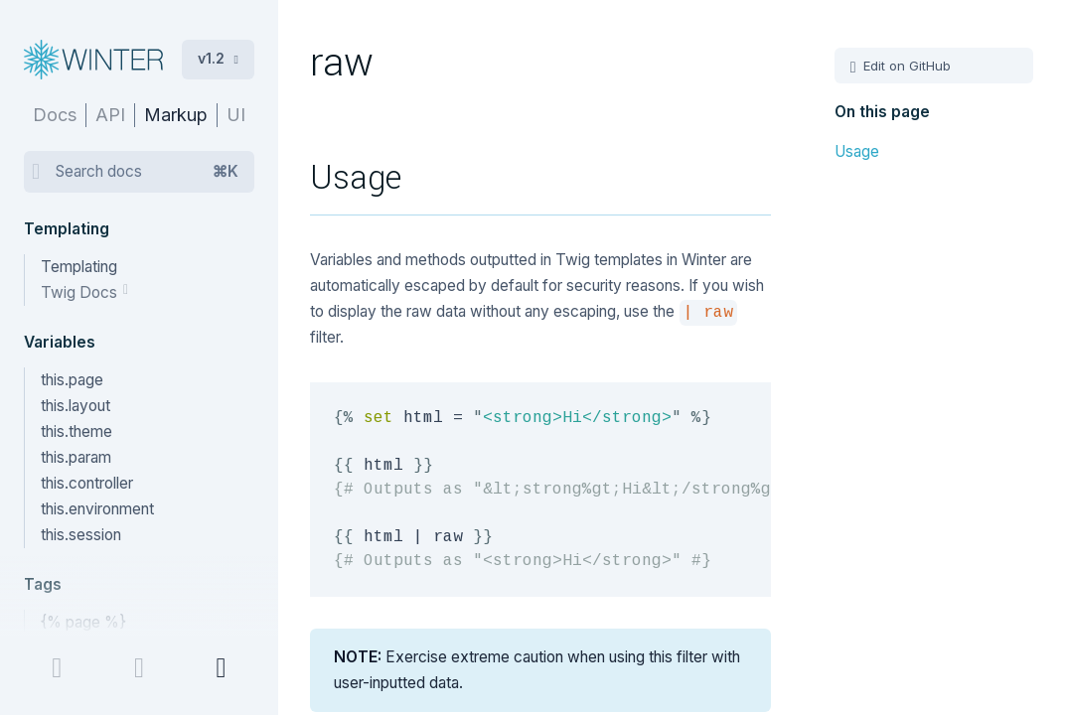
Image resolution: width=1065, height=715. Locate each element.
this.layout (75, 405)
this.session (81, 534)
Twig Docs (81, 292)
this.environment (97, 509)
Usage (857, 151)
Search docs (147, 172)
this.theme (76, 431)
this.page (72, 379)
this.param (76, 457)
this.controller (87, 483)
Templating (79, 266)
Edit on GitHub (905, 65)
